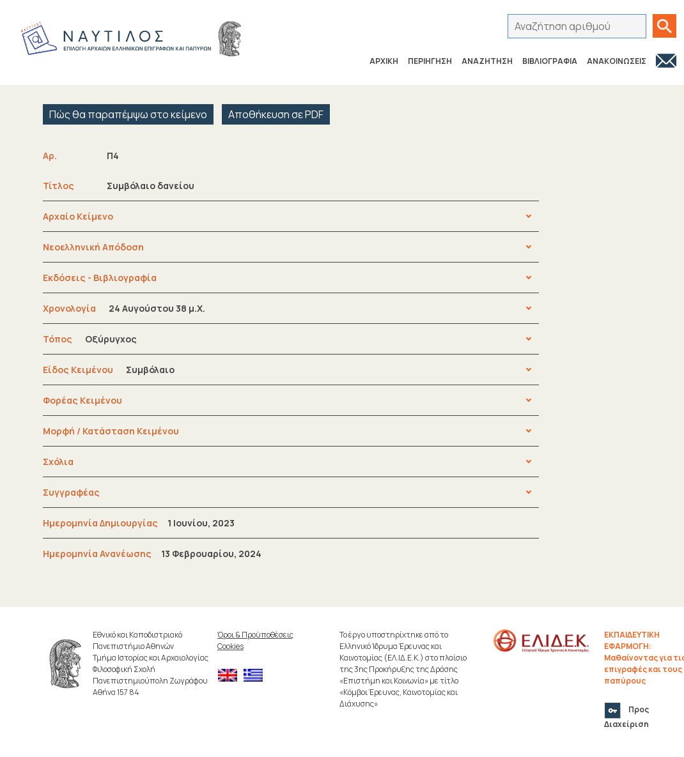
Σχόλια (58, 461)
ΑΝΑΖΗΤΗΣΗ (487, 61)
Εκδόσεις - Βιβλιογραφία (100, 277)
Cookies (230, 646)
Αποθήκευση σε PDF (275, 114)
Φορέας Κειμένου (82, 400)
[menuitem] (231, 675)
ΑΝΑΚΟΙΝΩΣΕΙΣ (616, 61)
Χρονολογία (124, 308)
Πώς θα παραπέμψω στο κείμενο (128, 114)
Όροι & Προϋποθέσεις (255, 634)
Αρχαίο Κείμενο (78, 216)
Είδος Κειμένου (109, 369)
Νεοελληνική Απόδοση (93, 247)
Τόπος (90, 339)
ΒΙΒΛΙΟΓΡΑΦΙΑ (549, 61)
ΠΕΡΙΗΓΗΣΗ (430, 61)
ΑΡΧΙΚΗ (383, 61)
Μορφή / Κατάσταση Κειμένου (111, 431)
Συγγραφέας (71, 492)
